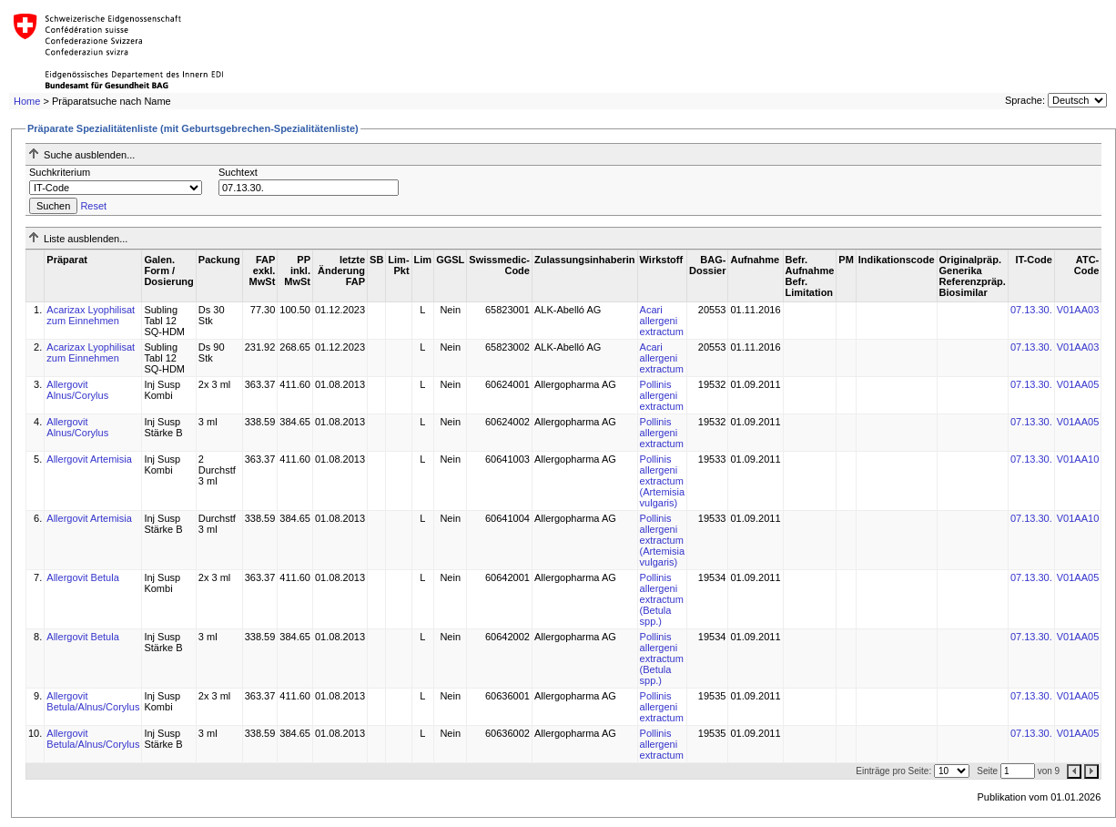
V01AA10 (1078, 459)
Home (27, 101)
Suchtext (238, 172)
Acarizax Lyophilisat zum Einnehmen (90, 315)
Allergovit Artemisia (89, 459)
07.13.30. (1031, 309)
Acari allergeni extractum (662, 320)
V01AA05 (1078, 384)
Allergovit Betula (82, 577)
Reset (93, 205)
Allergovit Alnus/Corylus (77, 390)
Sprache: (1025, 100)
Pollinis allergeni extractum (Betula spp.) (662, 599)
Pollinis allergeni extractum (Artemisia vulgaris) (662, 481)
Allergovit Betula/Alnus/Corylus (92, 701)
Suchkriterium (59, 172)
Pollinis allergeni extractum (662, 395)
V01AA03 (1078, 309)
